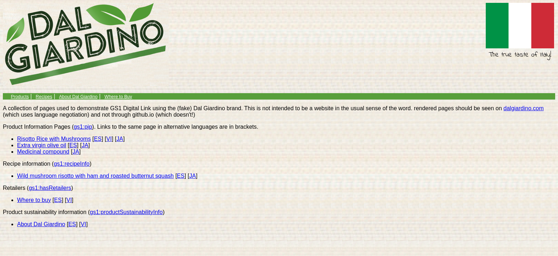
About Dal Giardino (78, 96)
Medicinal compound (43, 152)
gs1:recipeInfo (72, 164)
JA (119, 139)
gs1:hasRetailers (50, 188)
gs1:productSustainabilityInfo (126, 212)
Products (20, 96)
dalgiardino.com (524, 108)
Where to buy (34, 200)
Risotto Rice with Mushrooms (54, 139)
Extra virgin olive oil (41, 145)
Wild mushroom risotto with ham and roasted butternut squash (95, 176)
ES (97, 139)
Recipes (44, 96)
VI (109, 139)
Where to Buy (118, 96)
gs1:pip (83, 127)
